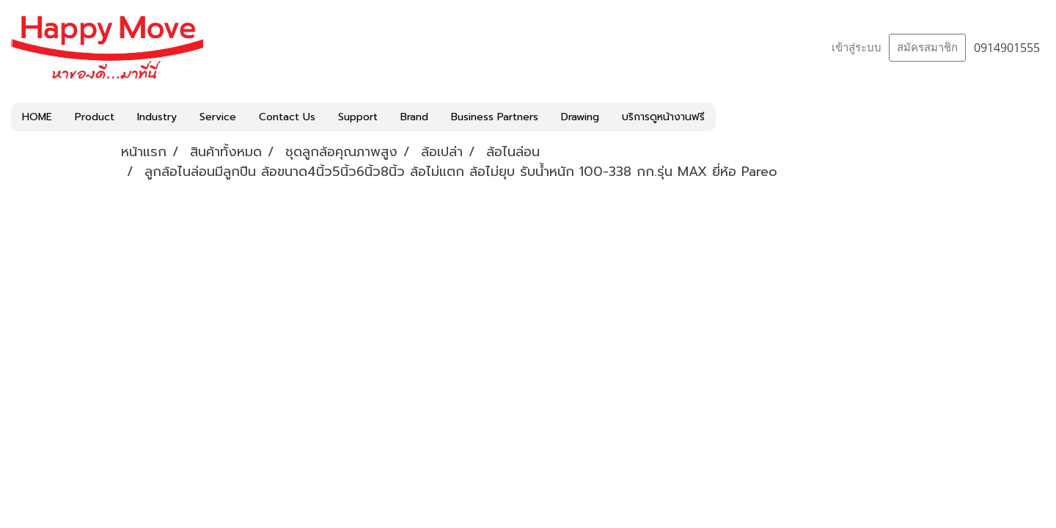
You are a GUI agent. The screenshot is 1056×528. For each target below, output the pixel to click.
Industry (157, 117)
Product (94, 117)
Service (217, 117)
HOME (37, 117)
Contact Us (287, 117)
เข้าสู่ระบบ (856, 48)
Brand (414, 117)
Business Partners (494, 117)
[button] (729, 117)
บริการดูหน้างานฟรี (663, 117)
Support (358, 117)
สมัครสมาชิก (927, 48)
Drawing (580, 117)
